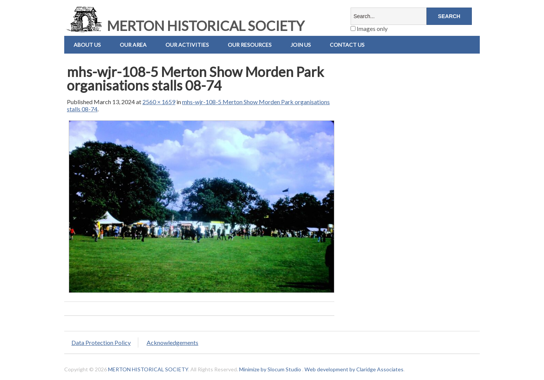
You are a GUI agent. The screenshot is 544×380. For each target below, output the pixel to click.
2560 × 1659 (158, 101)
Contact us (347, 45)
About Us (87, 45)
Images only (369, 28)
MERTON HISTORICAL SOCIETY (184, 25)
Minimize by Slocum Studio (270, 369)
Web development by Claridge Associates (353, 369)
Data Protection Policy (101, 342)
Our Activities (187, 45)
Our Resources (250, 45)
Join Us (301, 45)
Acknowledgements (172, 342)
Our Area (133, 45)
